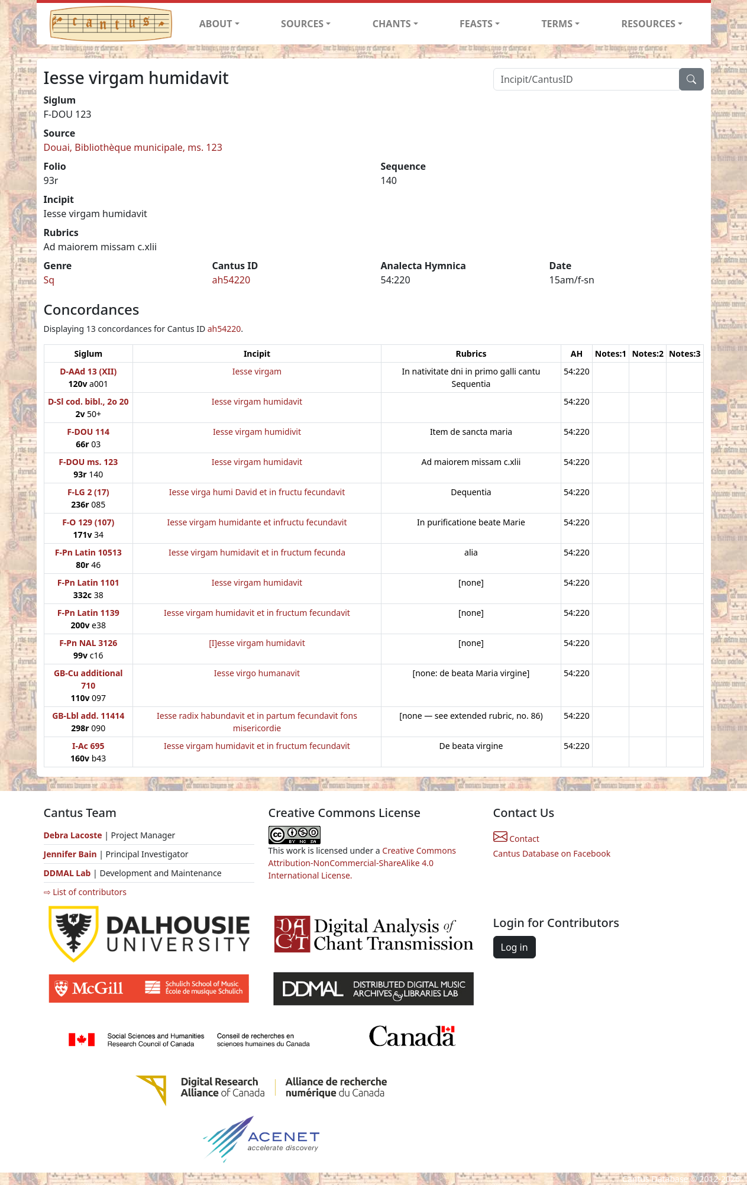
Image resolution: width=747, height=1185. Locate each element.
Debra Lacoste (73, 835)
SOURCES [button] (302, 23)
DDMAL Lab (67, 873)
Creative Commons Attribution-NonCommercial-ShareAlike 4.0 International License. (363, 863)
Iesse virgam (257, 371)
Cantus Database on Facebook (552, 853)
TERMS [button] (557, 23)
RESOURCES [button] (649, 23)
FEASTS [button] (476, 23)
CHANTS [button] (392, 23)
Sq (49, 279)
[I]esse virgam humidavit (257, 642)
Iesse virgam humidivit (257, 431)
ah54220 (231, 279)
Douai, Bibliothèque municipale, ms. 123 (133, 147)
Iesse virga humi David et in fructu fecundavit (257, 492)
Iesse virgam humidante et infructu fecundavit (257, 522)
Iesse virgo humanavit (257, 673)
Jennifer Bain (71, 854)
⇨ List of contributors (85, 891)
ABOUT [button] (215, 23)
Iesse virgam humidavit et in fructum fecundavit (257, 612)
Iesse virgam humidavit (257, 401)
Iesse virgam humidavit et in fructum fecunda (257, 552)
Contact (516, 838)
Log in (514, 947)
